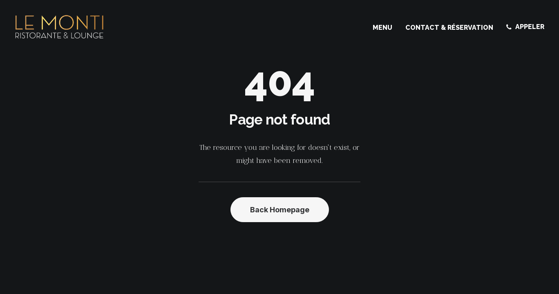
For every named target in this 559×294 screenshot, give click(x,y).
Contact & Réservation (449, 27)
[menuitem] (385, 28)
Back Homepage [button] (279, 209)
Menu (382, 27)
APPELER (529, 27)
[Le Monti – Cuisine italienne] (59, 27)
